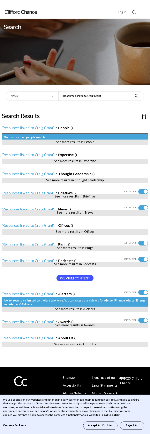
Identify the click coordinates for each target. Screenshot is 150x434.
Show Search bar (134, 12)
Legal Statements (104, 385)
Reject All (132, 425)
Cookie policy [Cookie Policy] (110, 415)
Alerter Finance (114, 300)
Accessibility (72, 385)
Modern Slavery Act (106, 393)
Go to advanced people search (24, 137)
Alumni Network (74, 393)
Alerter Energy (136, 300)
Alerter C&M (17, 304)
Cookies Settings (14, 425)
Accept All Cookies (100, 425)
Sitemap (69, 378)
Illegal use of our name (108, 378)
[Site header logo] (69, 12)
